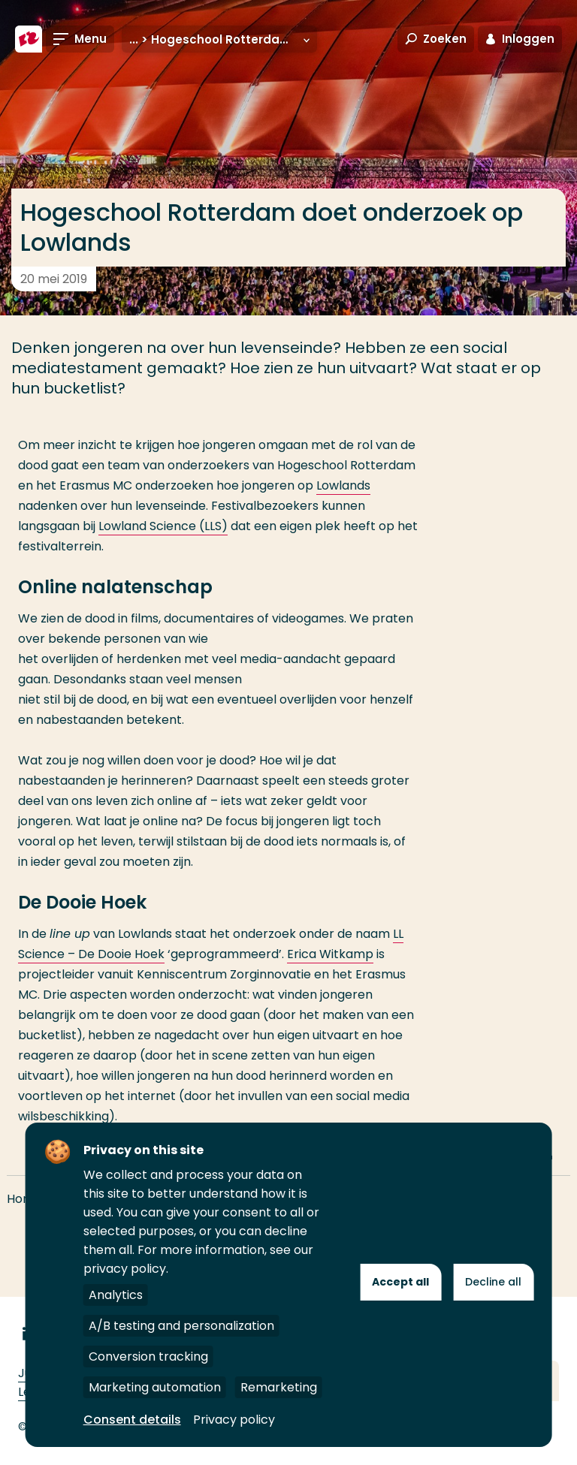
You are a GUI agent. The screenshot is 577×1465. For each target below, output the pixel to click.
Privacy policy (234, 1419)
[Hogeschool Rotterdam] (28, 39)
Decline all (493, 1281)
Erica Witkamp (330, 954)
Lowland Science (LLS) (163, 526)
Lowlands (343, 485)
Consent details (132, 1419)
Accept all (400, 1281)
